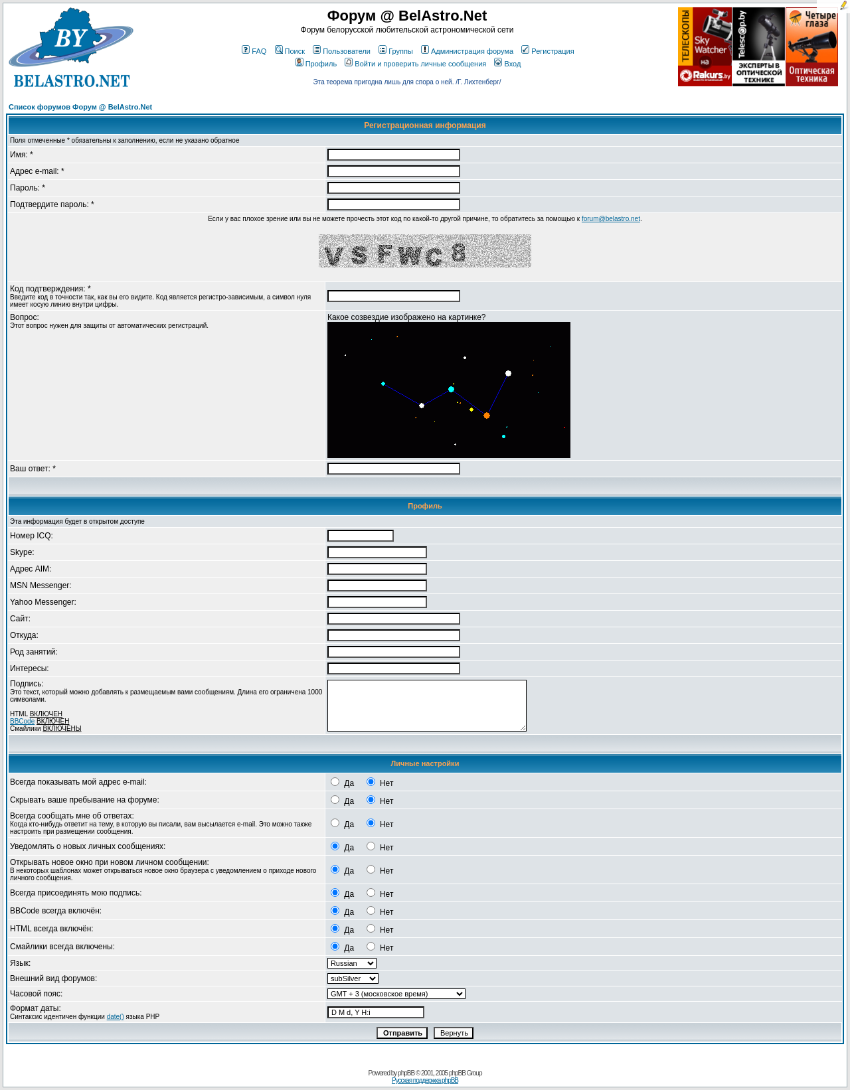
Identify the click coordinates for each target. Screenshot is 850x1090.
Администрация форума (467, 51)
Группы (396, 51)
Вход (507, 64)
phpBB (406, 1073)
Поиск (290, 51)
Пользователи (342, 51)
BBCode (22, 721)
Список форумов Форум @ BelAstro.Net (80, 107)
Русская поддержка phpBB (425, 1080)
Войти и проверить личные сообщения (415, 64)
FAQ (254, 51)
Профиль (316, 64)
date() (115, 1016)
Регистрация (547, 51)
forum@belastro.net (611, 218)
